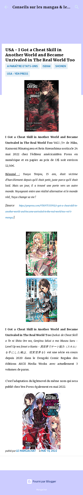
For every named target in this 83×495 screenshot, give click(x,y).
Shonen (60, 66)
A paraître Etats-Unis (22, 66)
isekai (46, 66)
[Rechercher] (76, 7)
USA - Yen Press (17, 73)
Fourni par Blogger (41, 481)
